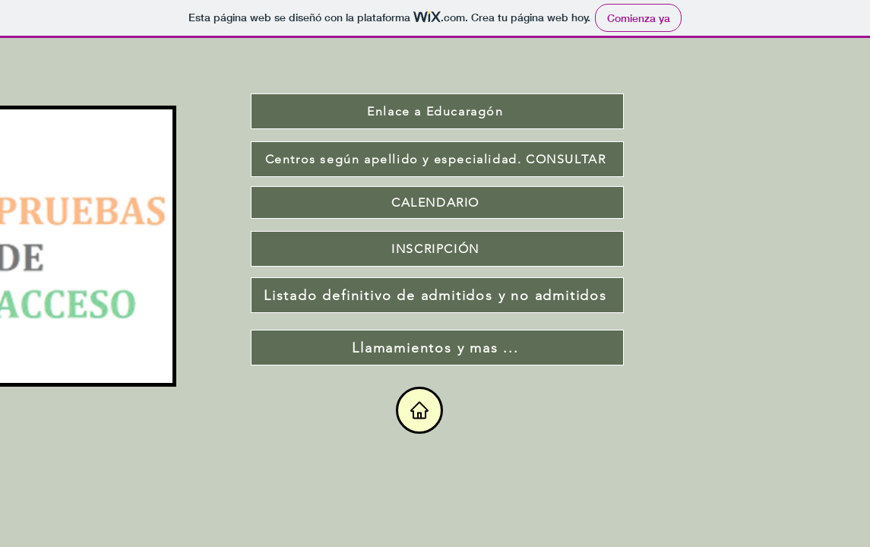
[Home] (419, 410)
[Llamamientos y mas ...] (437, 347)
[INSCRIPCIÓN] (437, 249)
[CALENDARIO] (437, 202)
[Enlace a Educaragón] (437, 111)
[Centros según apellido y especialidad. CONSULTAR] (437, 159)
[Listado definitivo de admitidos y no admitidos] (437, 295)
